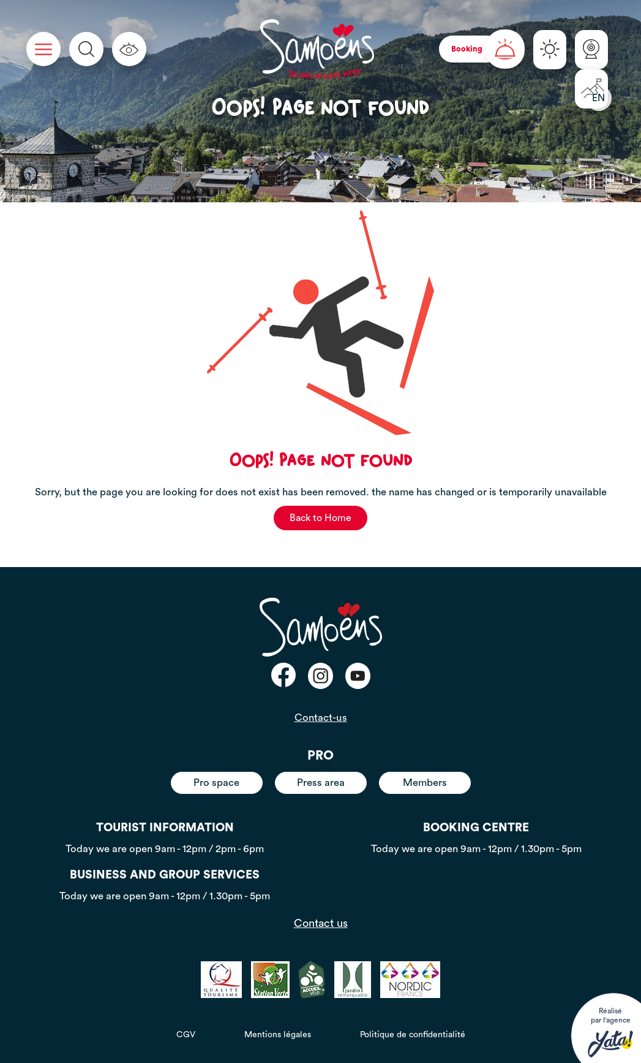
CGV (185, 1035)
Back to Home (320, 518)
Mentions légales (277, 1035)
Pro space (216, 782)
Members (425, 782)
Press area (321, 782)
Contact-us (320, 717)
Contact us (321, 923)
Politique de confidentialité (412, 1035)
